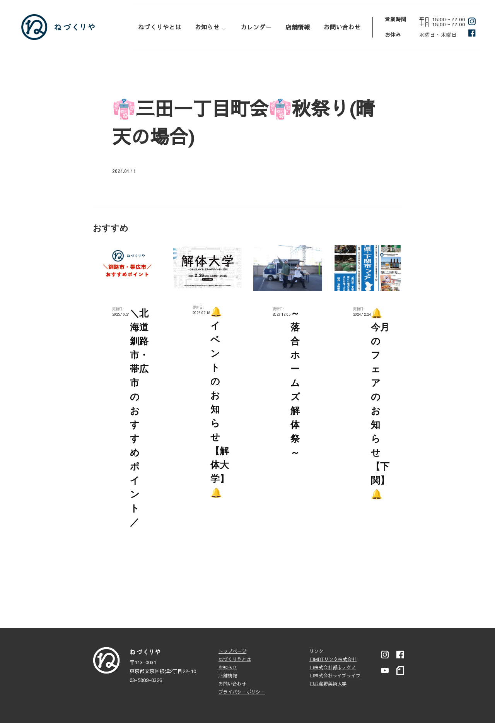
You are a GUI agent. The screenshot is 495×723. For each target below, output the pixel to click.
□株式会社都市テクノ (332, 667)
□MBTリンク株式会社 (333, 659)
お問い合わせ (342, 27)
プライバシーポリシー (241, 692)
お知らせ (207, 27)
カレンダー (256, 27)
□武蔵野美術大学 (327, 683)
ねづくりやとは (159, 27)
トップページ (232, 651)
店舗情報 (297, 27)
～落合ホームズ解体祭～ (295, 383)
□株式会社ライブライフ (334, 675)
